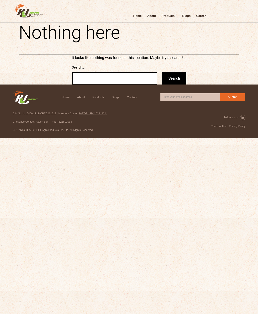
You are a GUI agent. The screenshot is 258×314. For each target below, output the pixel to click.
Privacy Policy (237, 126)
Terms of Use (219, 126)
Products (168, 16)
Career (201, 16)
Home (137, 16)
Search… (78, 67)
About (151, 16)
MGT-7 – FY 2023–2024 (93, 113)
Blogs (186, 16)
